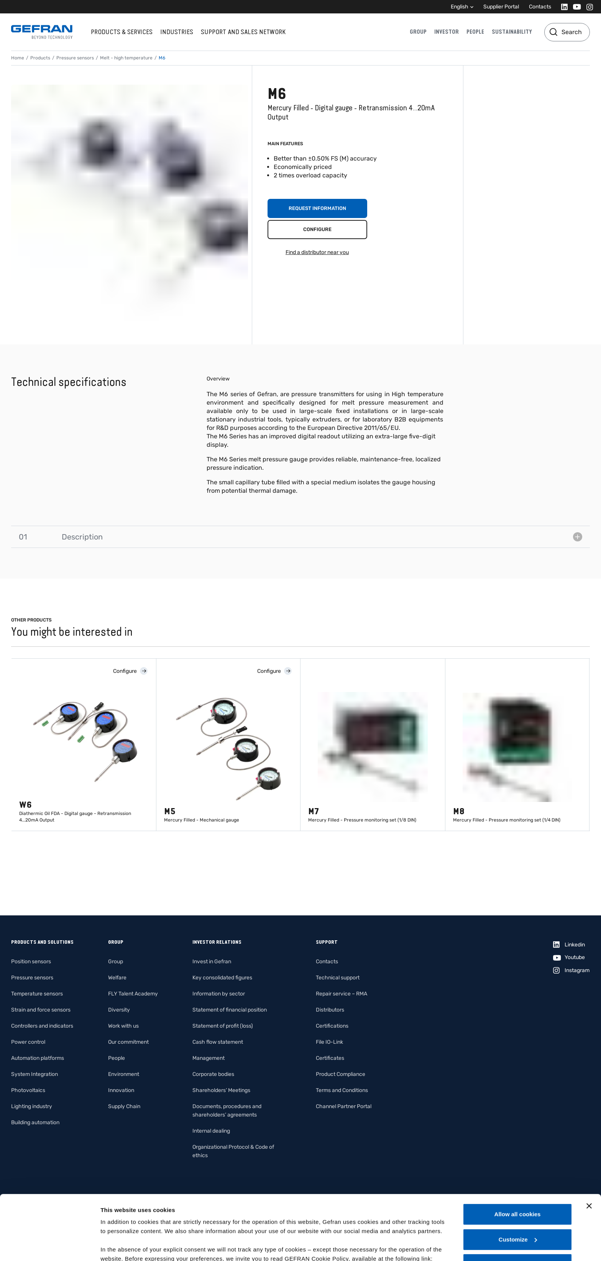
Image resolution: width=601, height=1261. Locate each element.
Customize (518, 1179)
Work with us (123, 1026)
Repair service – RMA (341, 993)
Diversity (119, 1010)
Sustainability (512, 31)
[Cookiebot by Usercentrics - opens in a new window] (49, 1246)
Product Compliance (340, 1074)
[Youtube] (574, 6)
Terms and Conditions (342, 1090)
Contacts (540, 6)
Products (40, 58)
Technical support (338, 977)
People (475, 31)
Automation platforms (37, 1058)
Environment (123, 1074)
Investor (446, 31)
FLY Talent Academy (133, 993)
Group (418, 31)
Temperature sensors (37, 993)
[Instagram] (587, 6)
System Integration (34, 1074)
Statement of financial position (229, 1010)
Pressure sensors (75, 58)
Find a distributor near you (317, 252)
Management (208, 1058)
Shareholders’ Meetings (221, 1090)
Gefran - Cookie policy (133, 1207)
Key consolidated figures (222, 977)
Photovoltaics (28, 1090)
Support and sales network (243, 32)
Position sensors (31, 961)
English (459, 6)
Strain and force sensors (41, 1010)
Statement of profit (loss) (222, 1026)
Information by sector (218, 993)
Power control (28, 1042)
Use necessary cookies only (517, 1203)
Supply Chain (124, 1106)
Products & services (122, 32)
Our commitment (128, 1042)
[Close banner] (589, 1145)
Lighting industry (31, 1106)
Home (17, 58)
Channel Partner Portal (343, 1106)
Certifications (332, 1026)
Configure (317, 229)
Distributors (330, 1010)
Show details (118, 1246)
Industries (176, 32)
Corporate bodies (213, 1074)
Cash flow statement (217, 1042)
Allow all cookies (517, 1153)
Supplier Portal (501, 6)
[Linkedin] (562, 6)
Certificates (330, 1058)
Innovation (121, 1090)
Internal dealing (211, 1131)
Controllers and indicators (42, 1026)
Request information (317, 208)
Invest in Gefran (211, 961)
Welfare (117, 977)
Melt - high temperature (126, 58)
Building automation (35, 1122)
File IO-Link (329, 1042)
